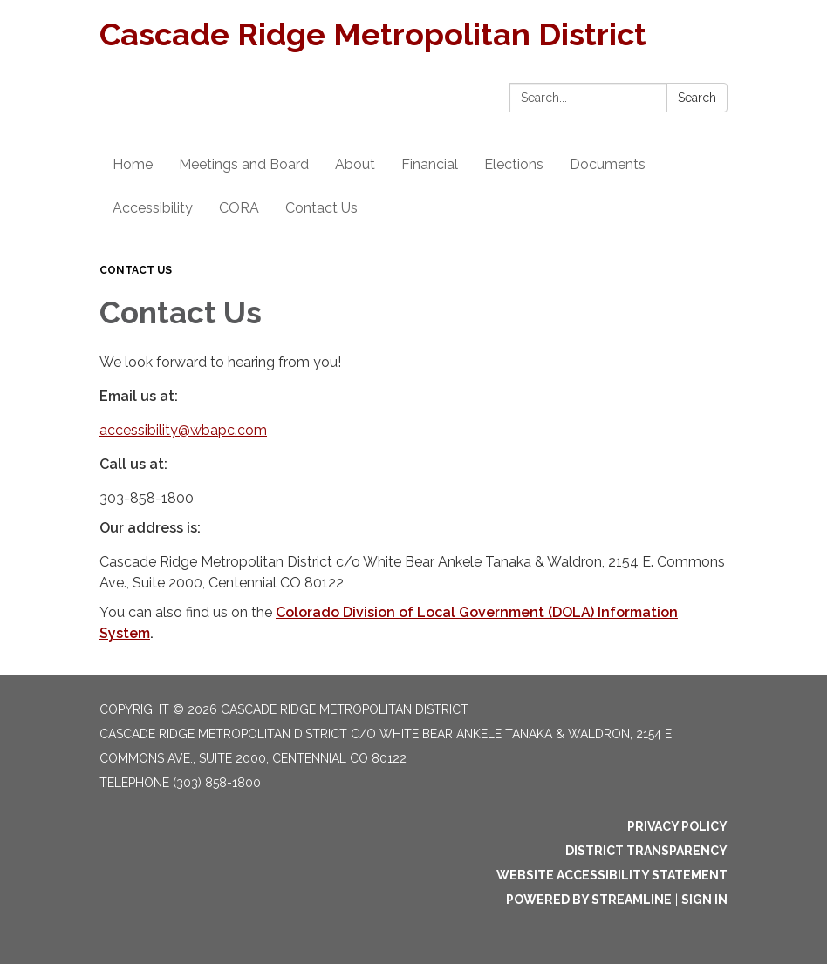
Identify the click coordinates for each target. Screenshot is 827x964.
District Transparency (646, 851)
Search (697, 98)
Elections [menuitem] (513, 164)
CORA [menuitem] (239, 208)
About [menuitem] (355, 164)
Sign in (704, 899)
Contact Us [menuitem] (321, 208)
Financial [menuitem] (429, 164)
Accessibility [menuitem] (153, 208)
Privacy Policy (677, 826)
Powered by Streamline (589, 899)
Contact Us (135, 270)
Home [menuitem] (133, 164)
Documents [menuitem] (608, 164)
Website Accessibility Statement (612, 875)
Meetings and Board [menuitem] (244, 164)
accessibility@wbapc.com (183, 430)
